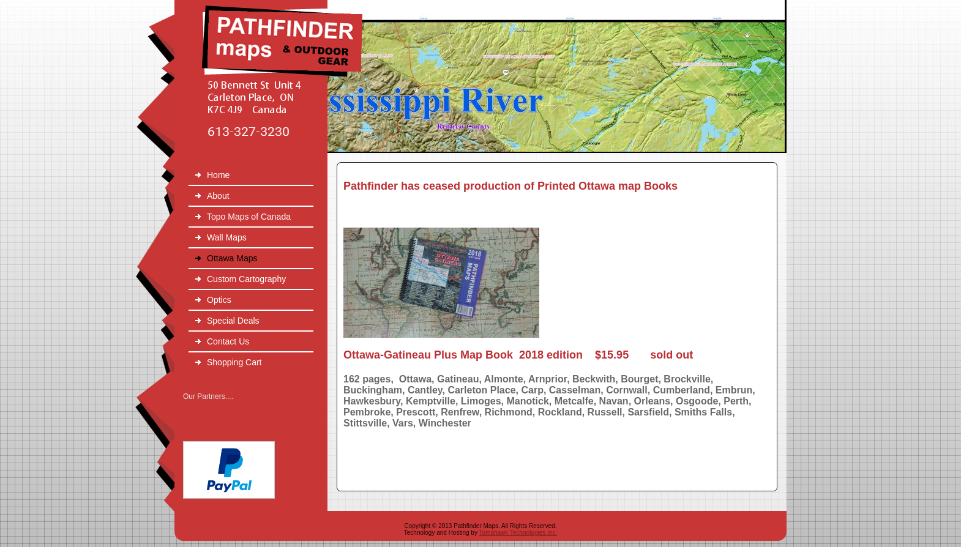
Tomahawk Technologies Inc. (518, 532)
